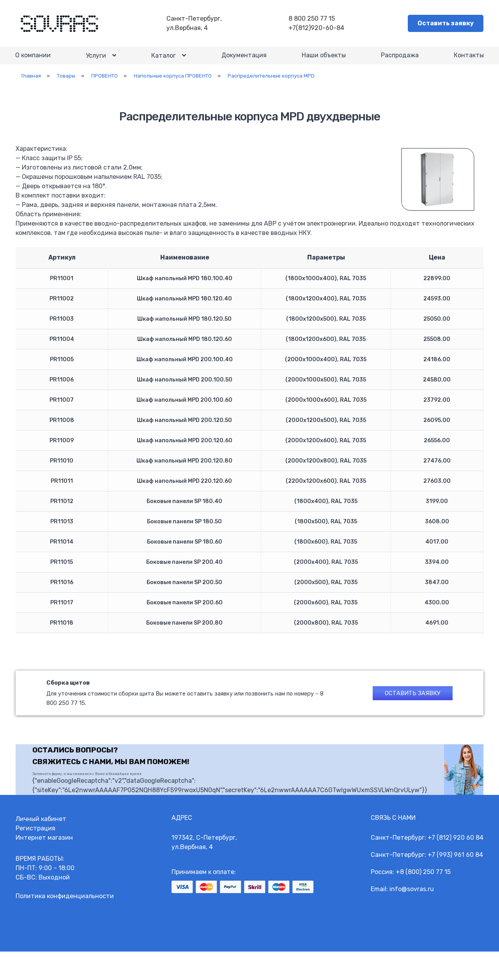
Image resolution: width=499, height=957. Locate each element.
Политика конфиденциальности (65, 901)
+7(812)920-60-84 (317, 28)
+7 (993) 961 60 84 (455, 860)
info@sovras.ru (411, 894)
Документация (243, 58)
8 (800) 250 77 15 (425, 877)
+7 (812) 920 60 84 (455, 843)
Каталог (164, 58)
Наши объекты (323, 58)
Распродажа (399, 58)
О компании (33, 58)
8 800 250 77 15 (312, 19)
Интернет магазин (44, 843)
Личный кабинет (41, 824)
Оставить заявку (446, 23)
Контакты (468, 58)
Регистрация (35, 833)
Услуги (96, 58)
